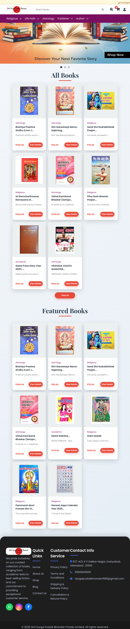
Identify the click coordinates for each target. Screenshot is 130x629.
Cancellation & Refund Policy (59, 597)
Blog (35, 587)
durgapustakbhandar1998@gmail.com (97, 579)
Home (36, 567)
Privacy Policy (59, 567)
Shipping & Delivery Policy (59, 586)
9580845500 (80, 572)
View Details (35, 144)
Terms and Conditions (57, 576)
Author (80, 18)
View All (65, 295)
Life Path (30, 18)
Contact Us (40, 593)
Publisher (63, 18)
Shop (36, 580)
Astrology (48, 18)
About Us (38, 574)
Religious (12, 18)
